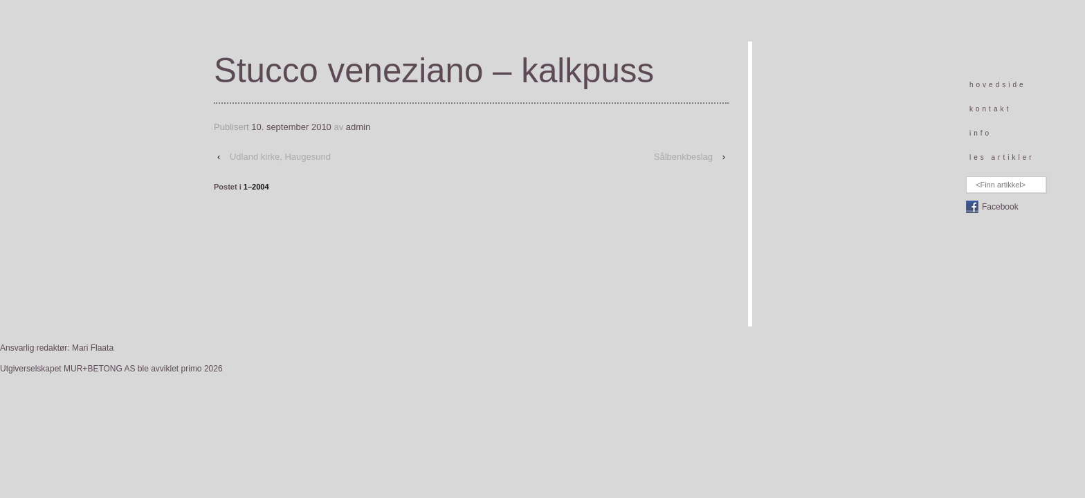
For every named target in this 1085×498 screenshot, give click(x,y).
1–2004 (256, 187)
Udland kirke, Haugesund (280, 156)
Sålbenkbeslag (683, 156)
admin (358, 127)
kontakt (990, 109)
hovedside (997, 85)
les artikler (1001, 157)
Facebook (1000, 207)
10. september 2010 (291, 127)
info (980, 133)
